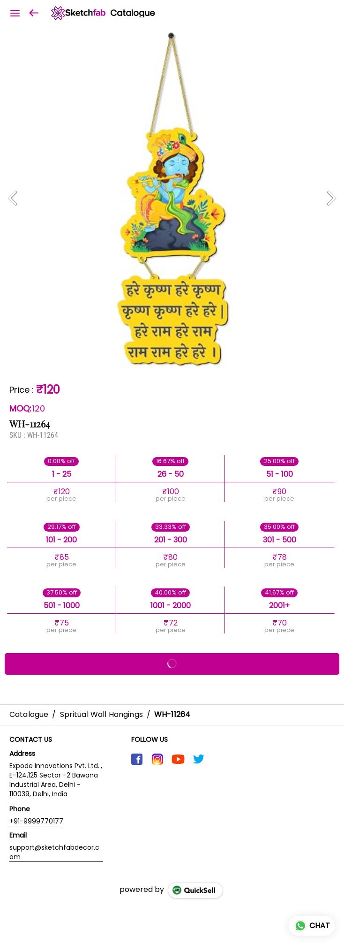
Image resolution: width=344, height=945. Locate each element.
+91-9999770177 (36, 821)
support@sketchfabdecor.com (54, 852)
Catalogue (132, 13)
